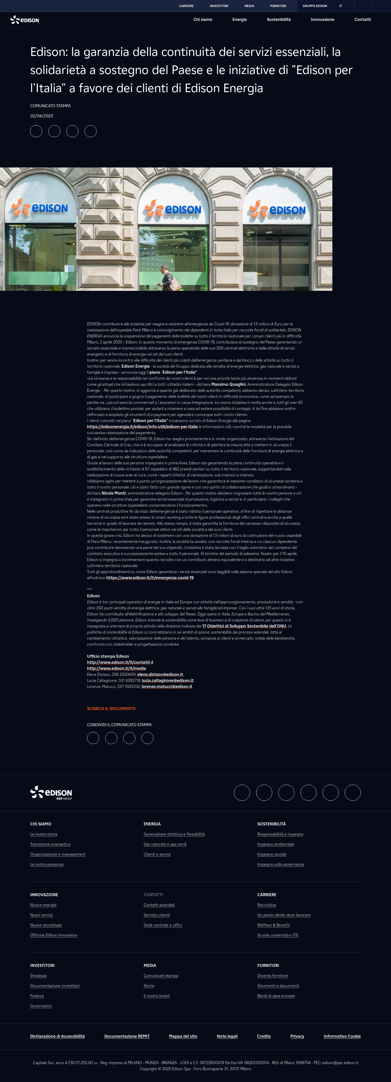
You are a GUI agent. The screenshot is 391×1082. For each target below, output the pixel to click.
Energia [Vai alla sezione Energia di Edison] (239, 19)
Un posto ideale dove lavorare (284, 915)
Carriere (266, 894)
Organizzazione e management (58, 854)
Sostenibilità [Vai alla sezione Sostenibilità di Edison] (279, 19)
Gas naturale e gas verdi (165, 844)
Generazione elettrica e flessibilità (174, 834)
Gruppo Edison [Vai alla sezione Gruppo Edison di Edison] (315, 6)
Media (150, 965)
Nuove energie (43, 904)
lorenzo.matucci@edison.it (167, 686)
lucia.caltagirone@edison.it (167, 680)
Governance (41, 1005)
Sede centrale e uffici (163, 925)
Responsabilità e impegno (280, 834)
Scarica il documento (116, 709)
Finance (37, 995)
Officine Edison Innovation (53, 935)
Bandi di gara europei (276, 995)
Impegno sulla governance (280, 864)
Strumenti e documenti (278, 985)
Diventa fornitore (272, 975)
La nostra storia (43, 834)
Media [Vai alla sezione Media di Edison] (249, 6)
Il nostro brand (157, 995)
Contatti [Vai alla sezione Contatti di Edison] (363, 19)
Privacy (297, 1036)
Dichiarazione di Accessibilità (57, 1036)
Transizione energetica (50, 844)
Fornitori (268, 965)
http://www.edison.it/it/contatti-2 (120, 662)
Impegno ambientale (275, 844)
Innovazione (44, 894)
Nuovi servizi (41, 915)
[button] (36, 131)
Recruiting (266, 904)
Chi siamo (40, 824)
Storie (149, 985)
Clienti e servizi (157, 854)
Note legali (227, 1036)
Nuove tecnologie (46, 925)
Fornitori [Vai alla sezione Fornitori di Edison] (278, 6)
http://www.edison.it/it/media (116, 668)
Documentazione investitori (55, 985)
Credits (264, 1036)
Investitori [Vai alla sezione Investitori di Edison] (219, 6)
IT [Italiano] (343, 6)
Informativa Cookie (342, 1036)
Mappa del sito (183, 1036)
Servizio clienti (157, 915)
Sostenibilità (271, 824)
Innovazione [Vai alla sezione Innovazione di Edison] (322, 19)
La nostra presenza (46, 864)
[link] (364, 6)
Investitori (42, 965)
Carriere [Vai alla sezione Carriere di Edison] (186, 6)
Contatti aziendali (159, 904)
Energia (152, 824)
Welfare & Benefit (273, 925)
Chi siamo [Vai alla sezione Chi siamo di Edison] (202, 19)
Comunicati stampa (161, 975)
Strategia (38, 975)
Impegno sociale (272, 854)
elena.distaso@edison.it (160, 674)
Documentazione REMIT (127, 1036)
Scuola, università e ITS (277, 935)
